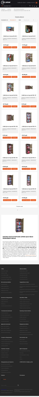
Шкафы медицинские (23, 326)
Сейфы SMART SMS (4, 301)
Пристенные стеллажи (5, 350)
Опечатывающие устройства (25, 350)
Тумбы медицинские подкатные (25, 332)
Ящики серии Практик (23, 341)
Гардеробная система (24, 282)
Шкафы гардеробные (5, 286)
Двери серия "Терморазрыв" (6, 330)
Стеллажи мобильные (5, 321)
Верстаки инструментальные (25, 312)
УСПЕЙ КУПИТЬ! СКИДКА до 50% (26, 362)
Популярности (13, 20)
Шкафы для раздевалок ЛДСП (25, 273)
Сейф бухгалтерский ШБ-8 (29, 65)
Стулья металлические (24, 279)
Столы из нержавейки (5, 368)
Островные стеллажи (5, 354)
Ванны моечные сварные (5, 364)
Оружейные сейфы (23, 297)
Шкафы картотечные (4, 290)
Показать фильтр (19, 17)
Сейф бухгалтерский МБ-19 (29, 126)
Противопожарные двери (5, 332)
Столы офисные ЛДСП (23, 277)
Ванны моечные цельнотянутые (6, 366)
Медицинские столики (24, 330)
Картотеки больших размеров (6, 292)
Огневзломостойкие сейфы (6, 277)
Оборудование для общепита (7, 362)
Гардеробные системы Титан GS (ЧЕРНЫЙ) (27, 294)
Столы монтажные (23, 319)
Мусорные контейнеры (24, 343)
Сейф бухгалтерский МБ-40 (29, 188)
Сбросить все (26, 20)
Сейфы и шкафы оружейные (24, 301)
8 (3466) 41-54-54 (31, 2)
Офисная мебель (23, 268)
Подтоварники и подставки (6, 372)
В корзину (14, 47)
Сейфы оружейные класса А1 (25, 305)
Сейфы (2, 268)
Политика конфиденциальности (6, 392)
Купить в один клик (7, 47)
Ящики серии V (22, 339)
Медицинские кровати (24, 328)
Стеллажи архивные (4, 312)
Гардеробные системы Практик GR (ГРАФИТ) (27, 289)
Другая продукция (23, 348)
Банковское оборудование (6, 297)
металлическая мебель (30, 255)
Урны (21, 356)
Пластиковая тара (23, 337)
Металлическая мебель (19, 9)
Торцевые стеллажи (4, 356)
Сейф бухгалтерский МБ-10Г (29, 95)
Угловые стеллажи (4, 352)
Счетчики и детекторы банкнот (6, 305)
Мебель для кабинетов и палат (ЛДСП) (26, 334)
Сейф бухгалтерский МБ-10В (10, 126)
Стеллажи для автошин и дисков (6, 317)
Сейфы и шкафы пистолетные (25, 299)
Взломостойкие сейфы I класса (6, 279)
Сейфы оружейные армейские (25, 307)
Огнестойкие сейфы (4, 275)
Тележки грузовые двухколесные (7, 341)
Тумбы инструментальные (24, 321)
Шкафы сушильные (23, 317)
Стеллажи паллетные (4, 319)
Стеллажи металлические (6, 310)
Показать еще (19, 206)
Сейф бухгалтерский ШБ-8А (10, 95)
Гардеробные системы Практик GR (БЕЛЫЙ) (27, 284)
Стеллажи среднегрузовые (6, 315)
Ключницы (21, 352)
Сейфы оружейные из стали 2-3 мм (26, 303)
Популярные (22, 375)
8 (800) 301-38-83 (22, 2)
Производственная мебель (25, 310)
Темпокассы (3, 303)
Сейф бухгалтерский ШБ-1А (10, 65)
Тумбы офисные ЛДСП (23, 275)
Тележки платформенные (5, 343)
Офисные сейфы (4, 273)
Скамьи (21, 359)
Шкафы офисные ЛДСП (24, 270)
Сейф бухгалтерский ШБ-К (10, 36)
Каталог (9, 9)
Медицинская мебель (24, 324)
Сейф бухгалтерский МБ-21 (29, 157)
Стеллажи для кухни (4, 370)
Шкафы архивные (4, 284)
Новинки (3, 375)
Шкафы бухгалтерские (6, 10)
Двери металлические (5, 324)
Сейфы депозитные (4, 299)
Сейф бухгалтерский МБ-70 (10, 188)
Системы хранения (4, 345)
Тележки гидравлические (5, 339)
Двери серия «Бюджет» (5, 326)
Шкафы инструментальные (24, 315)
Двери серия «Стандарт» (5, 328)
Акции (3, 379)
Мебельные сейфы (4, 270)
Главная (3, 9)
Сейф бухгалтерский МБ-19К (10, 157)
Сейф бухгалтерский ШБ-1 (29, 36)
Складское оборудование (6, 337)
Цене (20, 20)
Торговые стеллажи (5, 348)
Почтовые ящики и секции (24, 354)
